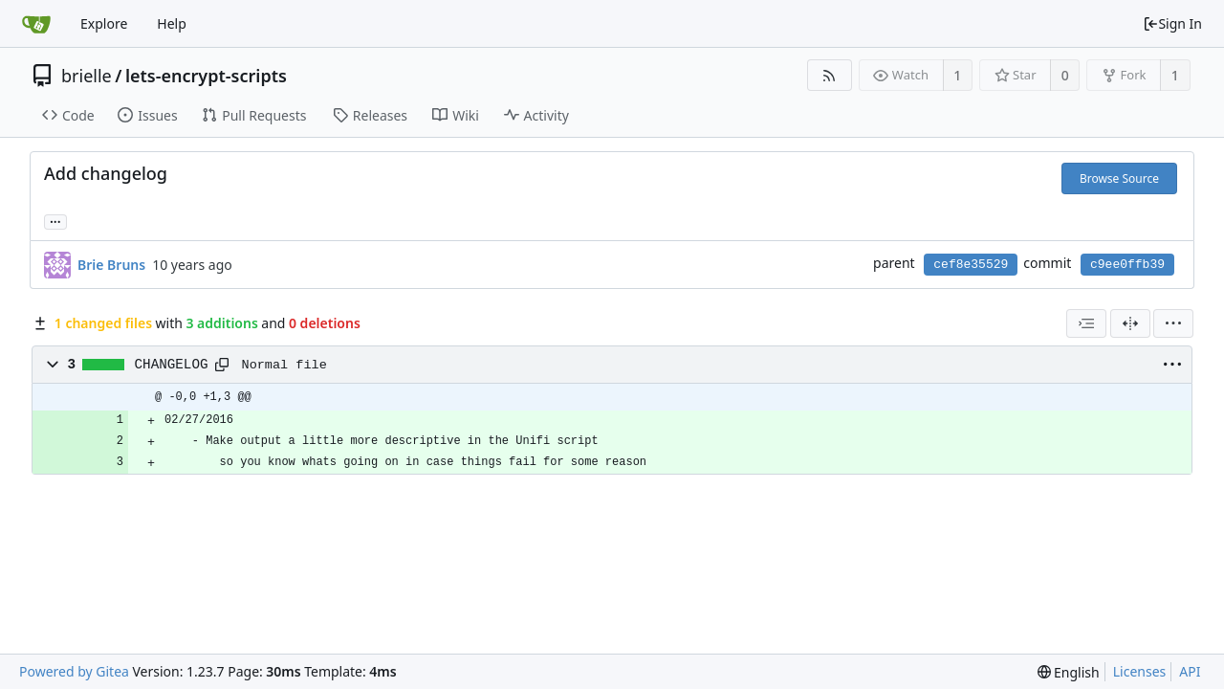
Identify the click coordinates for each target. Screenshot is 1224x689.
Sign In (1172, 23)
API (1189, 671)
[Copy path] (221, 364)
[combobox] (1086, 323)
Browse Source (1119, 178)
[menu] (1173, 323)
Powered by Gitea (74, 671)
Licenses (1140, 671)
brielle (86, 75)
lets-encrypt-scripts (206, 75)
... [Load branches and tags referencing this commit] (55, 220)
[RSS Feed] (829, 75)
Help (171, 23)
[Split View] (1130, 323)
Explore (103, 23)
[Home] (36, 24)
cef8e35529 (970, 264)
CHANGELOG (171, 364)
